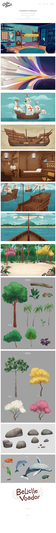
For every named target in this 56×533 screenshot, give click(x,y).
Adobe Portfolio (30, 517)
